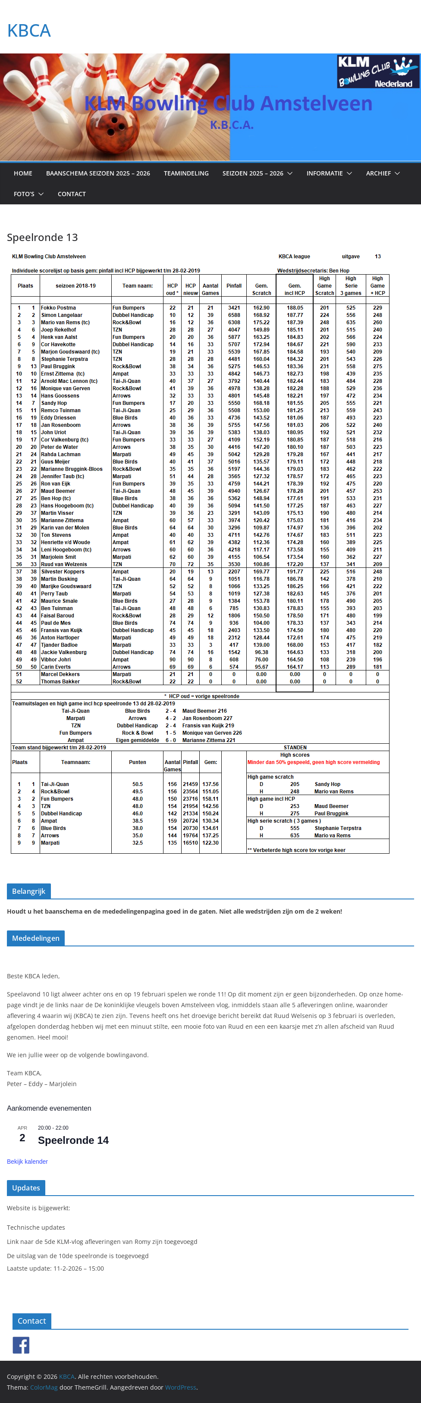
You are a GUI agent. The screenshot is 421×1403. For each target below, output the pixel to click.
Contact (72, 194)
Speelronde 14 (73, 1140)
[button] (288, 173)
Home (23, 173)
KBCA (29, 30)
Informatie (325, 173)
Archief (378, 173)
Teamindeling (186, 173)
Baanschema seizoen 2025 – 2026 (98, 173)
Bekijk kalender (27, 1161)
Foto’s (24, 194)
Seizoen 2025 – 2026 (253, 173)
